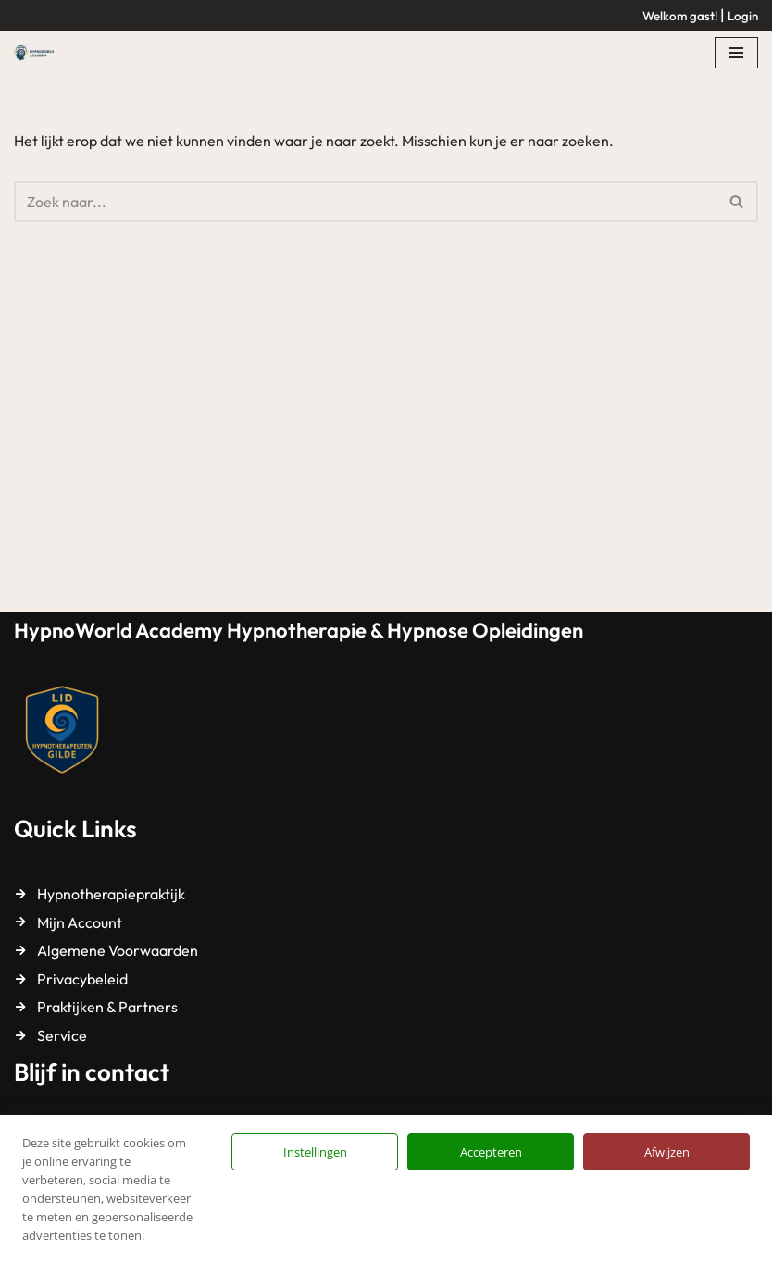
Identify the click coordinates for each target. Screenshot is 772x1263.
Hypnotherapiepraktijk (111, 894)
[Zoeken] (365, 201)
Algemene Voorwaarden (117, 950)
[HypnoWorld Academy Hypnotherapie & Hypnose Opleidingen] (38, 52)
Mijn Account (79, 922)
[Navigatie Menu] (736, 52)
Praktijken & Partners (107, 1006)
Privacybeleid (82, 979)
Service (62, 1035)
